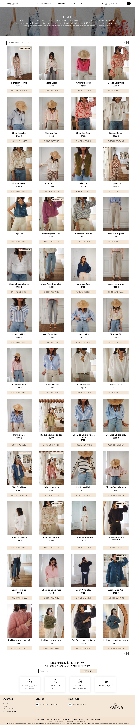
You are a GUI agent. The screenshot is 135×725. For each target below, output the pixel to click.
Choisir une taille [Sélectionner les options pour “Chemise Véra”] (19, 392)
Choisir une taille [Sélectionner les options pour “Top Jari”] (19, 241)
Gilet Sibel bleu (19, 487)
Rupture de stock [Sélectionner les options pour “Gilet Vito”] (83, 191)
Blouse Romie (116, 133)
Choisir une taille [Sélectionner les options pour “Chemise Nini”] (83, 392)
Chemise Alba (19, 133)
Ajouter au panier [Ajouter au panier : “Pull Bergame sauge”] (51, 648)
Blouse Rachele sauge (51, 435)
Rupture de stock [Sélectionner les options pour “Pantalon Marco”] (19, 90)
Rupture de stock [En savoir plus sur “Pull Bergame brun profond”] (116, 547)
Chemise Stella (83, 82)
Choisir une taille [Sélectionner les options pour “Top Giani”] (116, 191)
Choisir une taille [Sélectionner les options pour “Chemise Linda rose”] (51, 598)
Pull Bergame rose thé (19, 640)
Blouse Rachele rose (116, 487)
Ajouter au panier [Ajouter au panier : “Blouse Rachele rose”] (116, 495)
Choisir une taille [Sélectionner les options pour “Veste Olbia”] (51, 90)
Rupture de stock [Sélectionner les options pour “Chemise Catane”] (83, 241)
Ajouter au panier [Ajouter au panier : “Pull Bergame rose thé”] (19, 648)
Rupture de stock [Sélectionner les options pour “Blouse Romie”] (116, 141)
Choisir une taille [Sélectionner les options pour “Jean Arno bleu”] (83, 598)
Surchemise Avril (116, 590)
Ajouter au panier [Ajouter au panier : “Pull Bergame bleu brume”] (116, 648)
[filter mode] (19, 42)
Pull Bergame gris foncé (83, 640)
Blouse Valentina (116, 82)
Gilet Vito (83, 183)
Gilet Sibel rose (51, 487)
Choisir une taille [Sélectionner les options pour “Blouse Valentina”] (116, 90)
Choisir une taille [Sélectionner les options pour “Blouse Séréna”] (19, 191)
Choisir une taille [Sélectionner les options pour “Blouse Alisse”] (116, 392)
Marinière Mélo (83, 487)
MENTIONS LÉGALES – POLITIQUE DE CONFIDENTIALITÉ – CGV (65, 719)
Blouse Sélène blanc (19, 284)
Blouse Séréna (19, 183)
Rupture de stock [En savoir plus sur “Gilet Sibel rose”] (51, 495)
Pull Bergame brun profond (116, 538)
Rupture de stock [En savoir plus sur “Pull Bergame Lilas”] (51, 241)
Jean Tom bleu (19, 590)
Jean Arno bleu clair (51, 284)
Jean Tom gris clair (51, 334)
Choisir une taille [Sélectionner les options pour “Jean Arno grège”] (116, 241)
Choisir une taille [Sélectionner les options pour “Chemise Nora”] (19, 342)
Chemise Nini (83, 384)
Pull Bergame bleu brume (115, 640)
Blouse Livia (19, 435)
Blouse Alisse (116, 384)
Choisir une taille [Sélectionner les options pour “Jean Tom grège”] (116, 292)
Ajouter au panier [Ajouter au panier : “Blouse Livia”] (19, 445)
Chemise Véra (19, 384)
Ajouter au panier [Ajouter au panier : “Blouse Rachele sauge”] (51, 445)
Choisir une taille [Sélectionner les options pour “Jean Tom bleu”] (19, 598)
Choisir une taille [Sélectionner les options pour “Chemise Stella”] (83, 90)
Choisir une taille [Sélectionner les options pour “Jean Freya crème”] (83, 547)
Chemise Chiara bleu (115, 435)
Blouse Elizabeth (51, 537)
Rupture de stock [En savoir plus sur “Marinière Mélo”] (83, 495)
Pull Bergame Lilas (51, 233)
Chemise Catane (83, 233)
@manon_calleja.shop (80, 704)
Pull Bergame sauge (51, 640)
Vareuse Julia (83, 284)
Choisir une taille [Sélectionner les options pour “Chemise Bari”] (51, 141)
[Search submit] (129, 3)
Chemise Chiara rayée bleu (84, 436)
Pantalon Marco (19, 82)
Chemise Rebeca (19, 537)
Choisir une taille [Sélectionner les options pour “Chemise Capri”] (83, 141)
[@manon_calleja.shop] (70, 704)
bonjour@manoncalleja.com (49, 704)
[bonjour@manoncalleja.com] (37, 704)
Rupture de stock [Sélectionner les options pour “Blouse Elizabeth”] (51, 547)
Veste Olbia (51, 82)
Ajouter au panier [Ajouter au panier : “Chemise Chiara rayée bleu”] (84, 445)
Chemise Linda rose (51, 590)
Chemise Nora (19, 334)
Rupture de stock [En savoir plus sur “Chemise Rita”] (83, 342)
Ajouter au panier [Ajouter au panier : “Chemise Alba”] (19, 141)
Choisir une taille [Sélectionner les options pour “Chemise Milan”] (51, 392)
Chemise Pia (116, 334)
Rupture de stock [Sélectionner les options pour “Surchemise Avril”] (116, 598)
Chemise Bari (51, 133)
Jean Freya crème (84, 537)
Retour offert (80, 685)
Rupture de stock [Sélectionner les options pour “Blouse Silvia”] (51, 191)
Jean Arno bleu (83, 590)
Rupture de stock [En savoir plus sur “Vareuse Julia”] (83, 292)
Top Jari (19, 233)
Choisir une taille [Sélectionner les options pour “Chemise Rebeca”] (19, 547)
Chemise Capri (83, 133)
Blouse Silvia (51, 183)
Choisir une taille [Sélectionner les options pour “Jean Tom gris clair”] (51, 342)
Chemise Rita (83, 334)
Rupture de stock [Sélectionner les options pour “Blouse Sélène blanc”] (19, 292)
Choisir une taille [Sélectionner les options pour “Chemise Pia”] (116, 342)
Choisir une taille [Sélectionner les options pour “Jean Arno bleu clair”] (51, 292)
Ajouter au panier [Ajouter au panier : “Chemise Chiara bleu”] (116, 445)
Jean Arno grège (116, 233)
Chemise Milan (51, 384)
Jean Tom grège (116, 284)
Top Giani (116, 183)
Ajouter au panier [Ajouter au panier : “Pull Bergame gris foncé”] (84, 648)
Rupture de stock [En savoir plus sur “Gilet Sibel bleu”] (19, 495)
